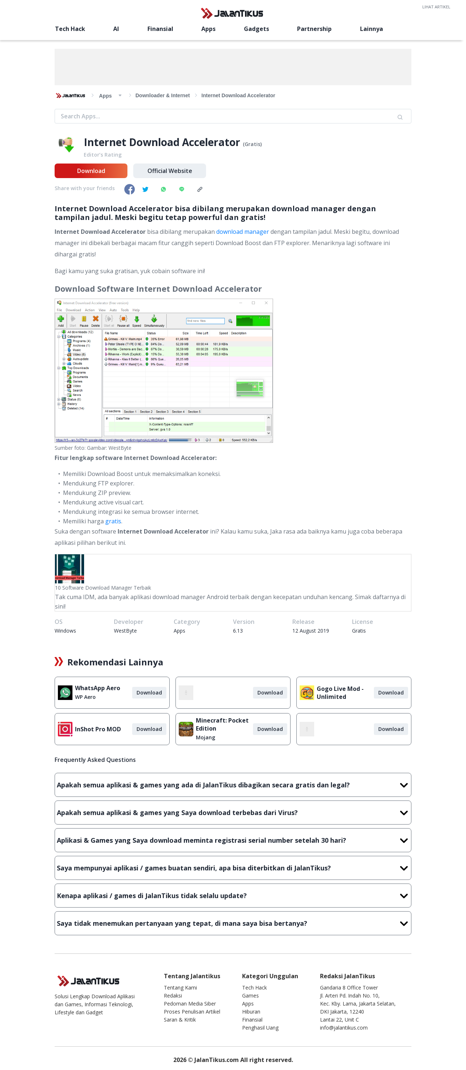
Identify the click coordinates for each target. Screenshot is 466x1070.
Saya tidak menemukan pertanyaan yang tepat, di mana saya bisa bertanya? (233, 923)
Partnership (314, 29)
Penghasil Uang (260, 1027)
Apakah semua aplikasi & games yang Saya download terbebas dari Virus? (233, 812)
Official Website (169, 171)
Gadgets (256, 29)
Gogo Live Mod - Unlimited (340, 693)
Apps (208, 29)
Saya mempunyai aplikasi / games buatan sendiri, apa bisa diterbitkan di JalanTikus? (233, 868)
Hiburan (251, 1011)
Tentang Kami (180, 987)
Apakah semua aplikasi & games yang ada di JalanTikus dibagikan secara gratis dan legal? (233, 784)
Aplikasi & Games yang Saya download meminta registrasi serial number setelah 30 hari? (233, 840)
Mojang (205, 737)
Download (91, 171)
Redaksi (173, 995)
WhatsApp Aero (97, 688)
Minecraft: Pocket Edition (222, 724)
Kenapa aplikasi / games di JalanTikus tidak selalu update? (233, 895)
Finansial (160, 29)
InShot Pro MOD (98, 729)
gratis (113, 521)
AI (116, 29)
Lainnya (371, 29)
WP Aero (85, 696)
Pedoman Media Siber (190, 1003)
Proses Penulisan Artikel (192, 1011)
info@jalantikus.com (344, 1027)
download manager (242, 232)
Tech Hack (70, 29)
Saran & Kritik (180, 1019)
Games (250, 995)
